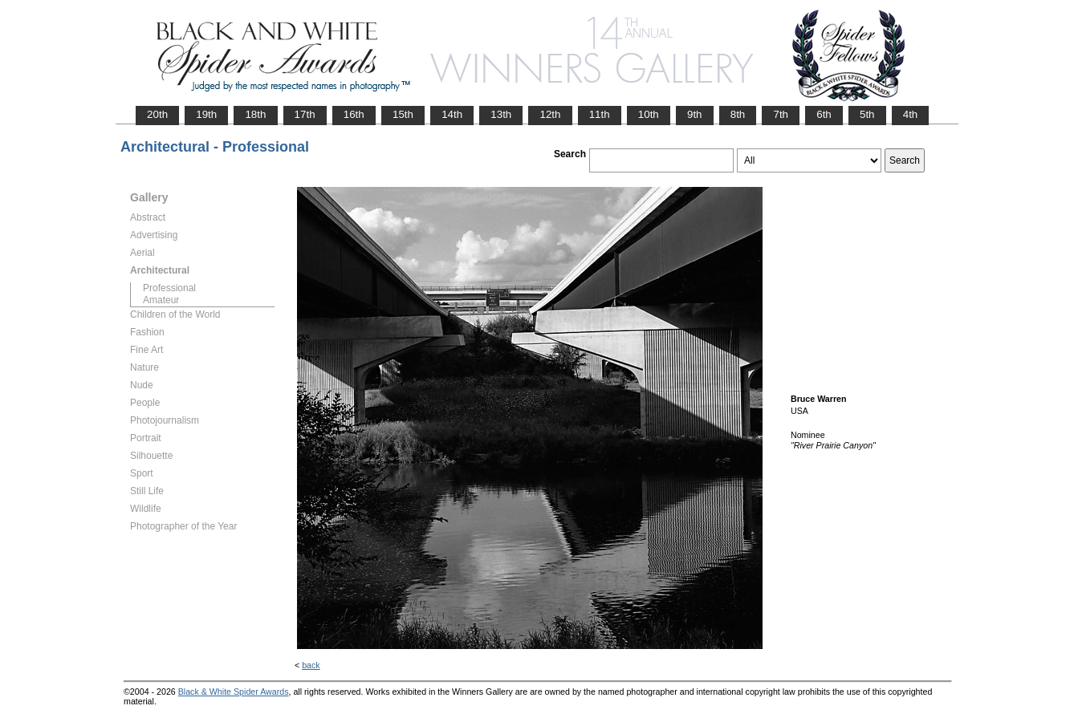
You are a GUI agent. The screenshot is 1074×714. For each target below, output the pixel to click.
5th (867, 114)
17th (305, 114)
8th (738, 114)
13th (501, 114)
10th (648, 114)
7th (780, 114)
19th (206, 114)
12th (550, 114)
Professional (169, 288)
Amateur (161, 300)
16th (354, 114)
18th (255, 114)
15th (403, 114)
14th (452, 114)
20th (157, 114)
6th (824, 114)
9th (694, 114)
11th (599, 114)
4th (910, 114)
